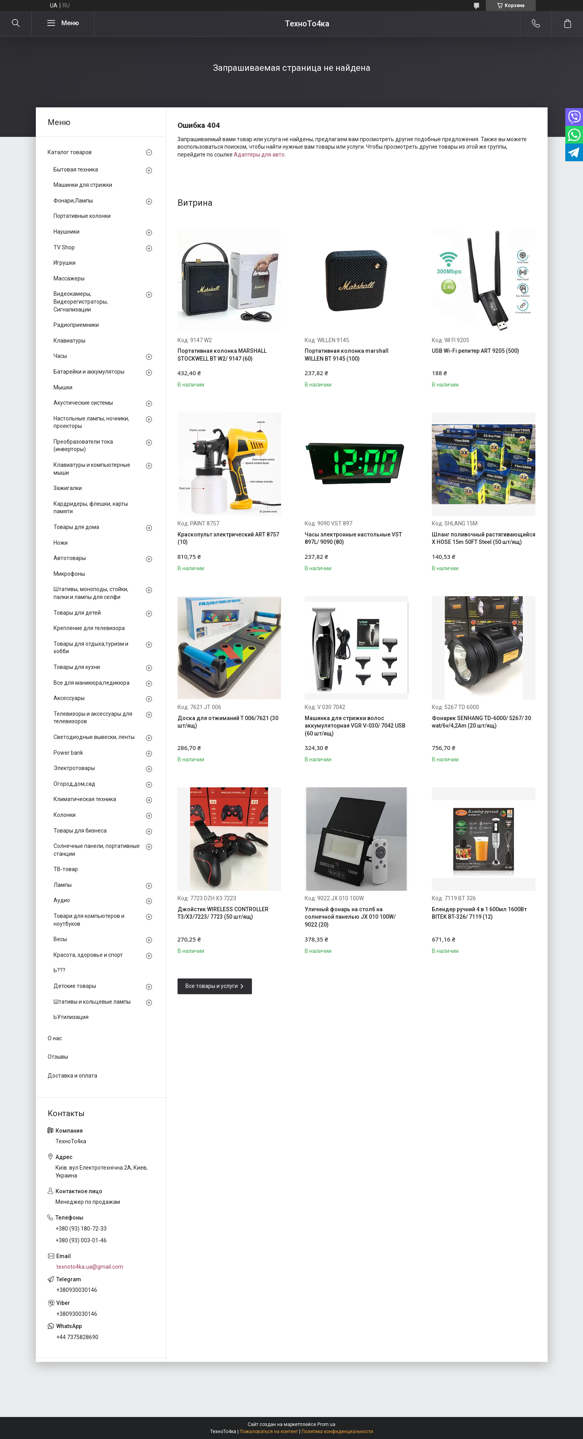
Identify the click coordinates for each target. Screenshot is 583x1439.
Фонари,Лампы (73, 200)
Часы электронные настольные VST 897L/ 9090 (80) (353, 538)
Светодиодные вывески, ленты (94, 737)
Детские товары (75, 986)
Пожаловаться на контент (269, 1431)
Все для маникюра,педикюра (92, 683)
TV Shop (64, 247)
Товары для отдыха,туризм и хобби (91, 648)
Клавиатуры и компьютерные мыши (92, 469)
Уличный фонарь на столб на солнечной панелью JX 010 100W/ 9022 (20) (350, 917)
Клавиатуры (69, 340)
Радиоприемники (76, 325)
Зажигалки (68, 488)
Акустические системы (83, 403)
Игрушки (65, 263)
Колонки (65, 815)
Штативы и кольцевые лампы (92, 1002)
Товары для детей (77, 613)
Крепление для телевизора (89, 628)
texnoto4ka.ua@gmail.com (89, 1267)
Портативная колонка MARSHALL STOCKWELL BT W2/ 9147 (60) (222, 355)
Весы (60, 939)
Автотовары (70, 558)
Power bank (68, 753)
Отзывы (58, 1057)
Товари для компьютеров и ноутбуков (89, 920)
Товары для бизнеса (80, 830)
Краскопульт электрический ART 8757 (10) (228, 538)
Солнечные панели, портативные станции (97, 850)
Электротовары (74, 768)
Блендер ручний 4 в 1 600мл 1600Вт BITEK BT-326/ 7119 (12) (479, 913)
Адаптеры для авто (259, 154)
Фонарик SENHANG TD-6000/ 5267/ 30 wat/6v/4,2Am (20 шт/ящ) (481, 722)
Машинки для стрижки (83, 185)
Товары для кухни (77, 667)
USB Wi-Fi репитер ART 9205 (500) (475, 351)
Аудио (62, 900)
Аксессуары (69, 698)
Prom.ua (326, 1424)
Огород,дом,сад (74, 784)
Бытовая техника (76, 169)
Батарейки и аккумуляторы (89, 372)
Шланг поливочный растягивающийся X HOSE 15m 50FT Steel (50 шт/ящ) (483, 538)
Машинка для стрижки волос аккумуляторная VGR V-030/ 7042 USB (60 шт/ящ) (355, 726)
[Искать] (15, 23)
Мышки (63, 387)
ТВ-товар (66, 869)
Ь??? (59, 970)
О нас (55, 1038)
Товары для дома (76, 527)
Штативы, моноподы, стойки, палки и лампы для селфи (91, 593)
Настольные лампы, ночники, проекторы (91, 422)
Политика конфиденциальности (337, 1431)
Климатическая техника (85, 799)
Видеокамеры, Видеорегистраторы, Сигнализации (81, 301)
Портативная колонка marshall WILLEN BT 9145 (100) (347, 355)
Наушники (67, 231)
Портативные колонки (82, 216)
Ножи (61, 543)
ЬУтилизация (71, 1017)
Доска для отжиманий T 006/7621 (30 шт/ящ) (228, 722)
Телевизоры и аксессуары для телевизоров (93, 718)
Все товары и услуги (211, 986)
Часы (60, 356)
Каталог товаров (70, 152)
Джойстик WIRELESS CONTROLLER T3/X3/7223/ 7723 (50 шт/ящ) (223, 913)
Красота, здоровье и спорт (88, 955)
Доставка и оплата (72, 1075)
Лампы (63, 885)
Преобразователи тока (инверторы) (83, 446)
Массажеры (69, 278)
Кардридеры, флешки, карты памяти (91, 508)
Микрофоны (69, 574)
